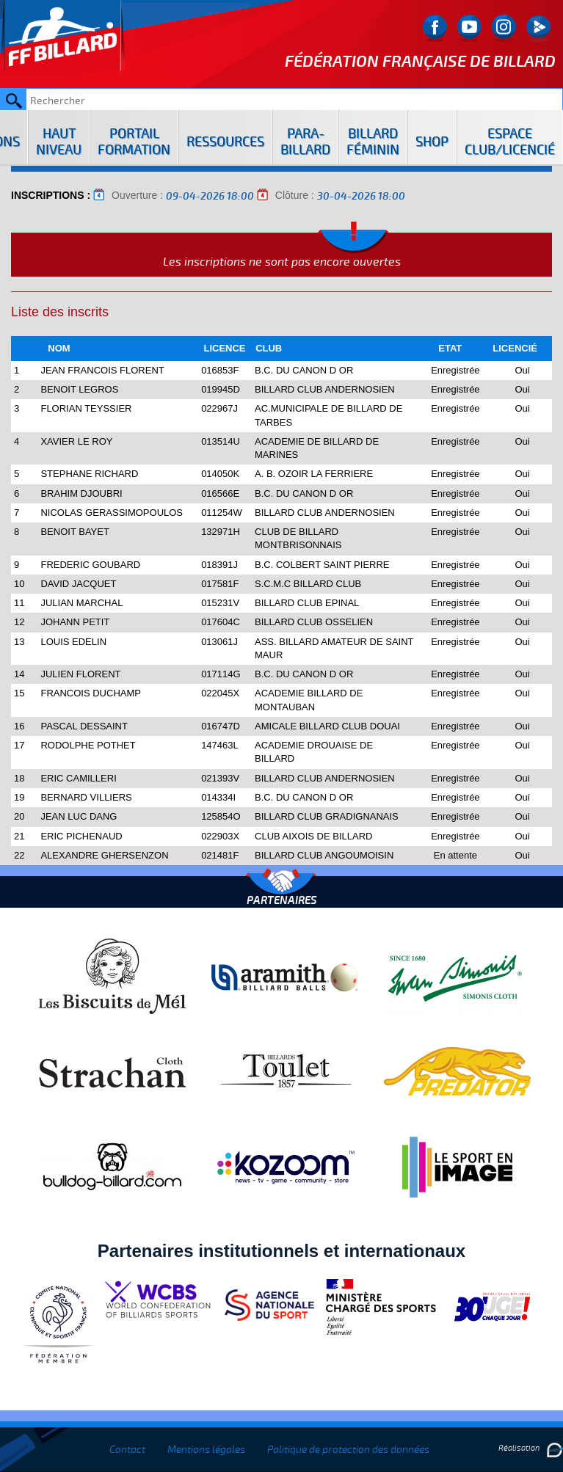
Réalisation (530, 1448)
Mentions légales (206, 1449)
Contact (127, 1449)
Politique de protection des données (348, 1449)
